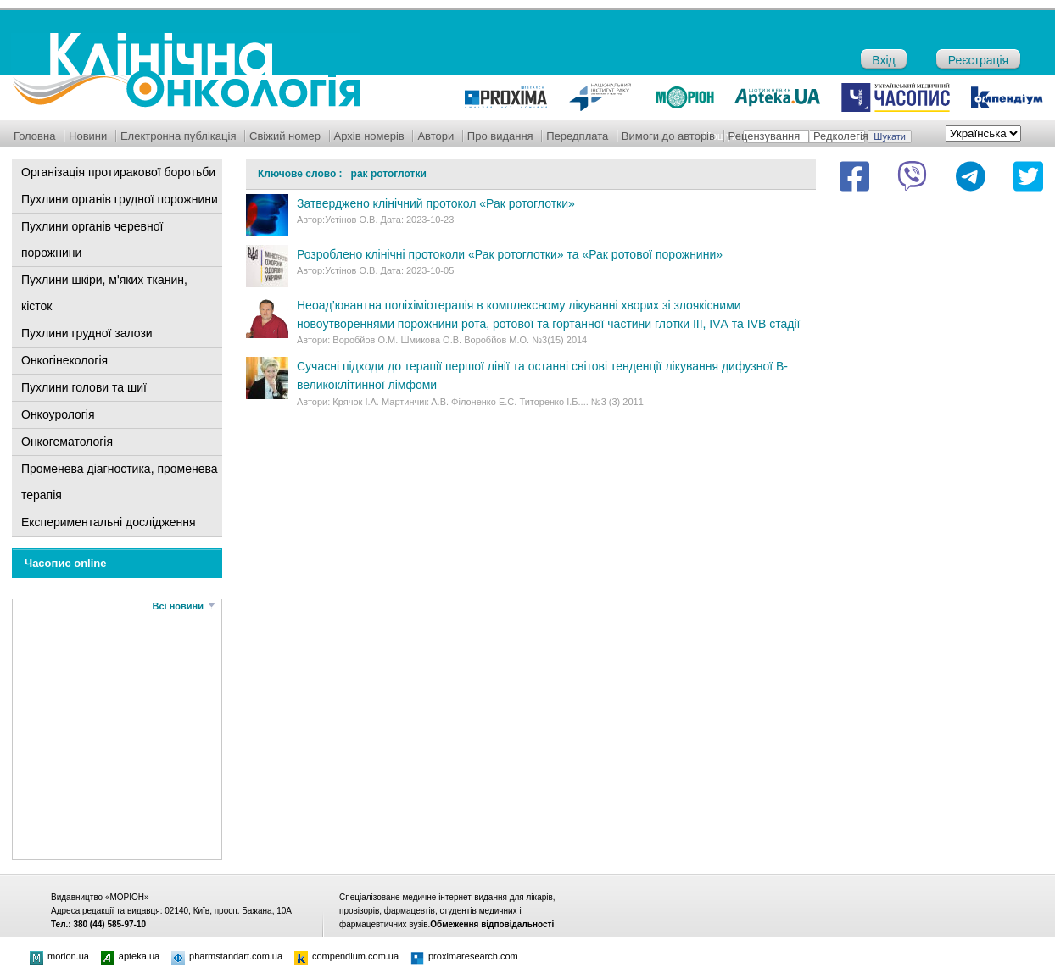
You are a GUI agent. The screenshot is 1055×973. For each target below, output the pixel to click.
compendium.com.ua (346, 956)
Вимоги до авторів (668, 136)
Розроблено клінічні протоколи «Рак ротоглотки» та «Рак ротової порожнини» (510, 254)
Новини (88, 136)
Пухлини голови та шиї (84, 387)
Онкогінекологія (64, 360)
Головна (34, 136)
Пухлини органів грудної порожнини (119, 199)
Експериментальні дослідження (108, 522)
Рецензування (764, 136)
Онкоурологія (58, 414)
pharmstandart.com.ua (226, 956)
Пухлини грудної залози (87, 333)
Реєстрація (978, 60)
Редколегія (840, 136)
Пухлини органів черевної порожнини (92, 239)
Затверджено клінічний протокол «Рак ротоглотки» (436, 203)
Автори (435, 136)
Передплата (577, 136)
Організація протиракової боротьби (118, 172)
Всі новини (178, 606)
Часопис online (66, 563)
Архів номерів (369, 136)
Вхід (883, 60)
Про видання (500, 136)
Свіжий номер (285, 136)
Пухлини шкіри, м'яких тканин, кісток (104, 293)
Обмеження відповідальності (492, 924)
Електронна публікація (178, 136)
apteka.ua (130, 956)
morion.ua (59, 956)
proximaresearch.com (464, 956)
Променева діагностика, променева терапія (119, 482)
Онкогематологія (67, 441)
